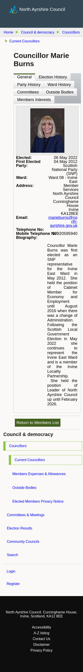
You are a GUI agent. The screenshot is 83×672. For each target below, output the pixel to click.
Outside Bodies (24, 488)
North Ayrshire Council (42, 9)
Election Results (19, 528)
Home (8, 32)
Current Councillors (30, 460)
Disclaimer (41, 644)
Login (11, 571)
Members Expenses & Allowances (39, 474)
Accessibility (41, 627)
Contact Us (41, 639)
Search (12, 555)
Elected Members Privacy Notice (38, 501)
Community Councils (23, 541)
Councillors (18, 446)
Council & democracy (37, 32)
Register (13, 584)
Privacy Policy (42, 650)
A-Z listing (41, 633)
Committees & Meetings (25, 515)
